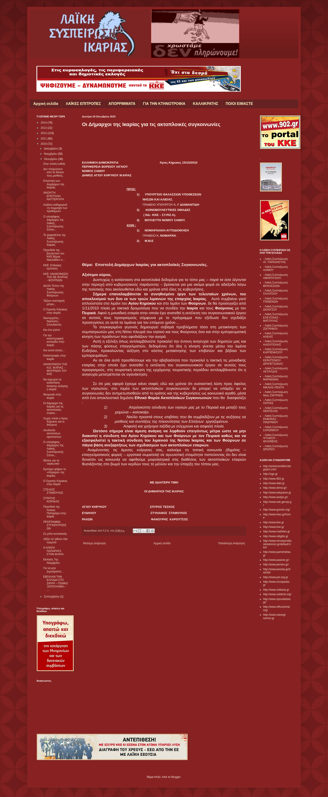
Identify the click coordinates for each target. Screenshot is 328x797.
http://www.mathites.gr (276, 531)
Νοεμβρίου (51, 153)
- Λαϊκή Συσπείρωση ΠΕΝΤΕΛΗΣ (275, 409)
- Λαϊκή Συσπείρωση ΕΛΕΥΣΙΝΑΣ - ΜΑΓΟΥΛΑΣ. (275, 317)
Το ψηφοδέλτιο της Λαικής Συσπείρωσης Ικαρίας (54, 239)
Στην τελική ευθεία (54, 163)
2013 (44, 127)
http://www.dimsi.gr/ (275, 487)
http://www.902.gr (273, 478)
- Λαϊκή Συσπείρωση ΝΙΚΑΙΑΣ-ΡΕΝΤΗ (275, 385)
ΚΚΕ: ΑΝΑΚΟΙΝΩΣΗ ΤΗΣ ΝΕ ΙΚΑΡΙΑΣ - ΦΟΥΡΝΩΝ (55, 277)
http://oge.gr (270, 474)
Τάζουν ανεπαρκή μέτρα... (53, 302)
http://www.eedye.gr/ (275, 497)
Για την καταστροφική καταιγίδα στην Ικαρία (53, 340)
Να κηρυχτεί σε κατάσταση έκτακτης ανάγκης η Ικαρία (55, 384)
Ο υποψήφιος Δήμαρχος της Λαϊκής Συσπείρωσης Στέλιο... (53, 223)
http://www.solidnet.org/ (277, 594)
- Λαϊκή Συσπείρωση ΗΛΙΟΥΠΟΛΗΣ (275, 343)
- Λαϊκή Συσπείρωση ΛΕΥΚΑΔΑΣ (275, 370)
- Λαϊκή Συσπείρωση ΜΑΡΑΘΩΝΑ (275, 378)
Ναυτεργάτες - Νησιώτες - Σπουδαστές (52, 321)
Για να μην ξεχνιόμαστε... (53, 570)
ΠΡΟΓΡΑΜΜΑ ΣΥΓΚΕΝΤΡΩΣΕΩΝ (54, 525)
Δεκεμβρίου (51, 148)
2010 (44, 143)
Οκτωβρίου (51, 159)
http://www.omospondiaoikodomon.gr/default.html (277, 544)
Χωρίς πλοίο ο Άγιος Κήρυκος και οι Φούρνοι (55, 422)
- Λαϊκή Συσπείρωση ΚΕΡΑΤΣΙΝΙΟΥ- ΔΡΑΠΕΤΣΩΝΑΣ (275, 360)
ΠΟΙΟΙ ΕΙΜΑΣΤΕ (239, 104)
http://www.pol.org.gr (275, 577)
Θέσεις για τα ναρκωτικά (51, 462)
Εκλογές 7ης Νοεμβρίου (51, 561)
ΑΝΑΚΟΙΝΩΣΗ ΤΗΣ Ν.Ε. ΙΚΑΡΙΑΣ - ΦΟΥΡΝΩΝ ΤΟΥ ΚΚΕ (55, 369)
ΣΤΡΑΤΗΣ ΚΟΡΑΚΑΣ (51, 500)
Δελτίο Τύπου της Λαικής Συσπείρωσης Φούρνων (53, 290)
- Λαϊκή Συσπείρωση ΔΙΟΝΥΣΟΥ (275, 308)
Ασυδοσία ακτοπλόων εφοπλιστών (52, 433)
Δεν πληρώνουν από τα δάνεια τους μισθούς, (53, 172)
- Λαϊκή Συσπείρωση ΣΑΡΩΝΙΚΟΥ (275, 428)
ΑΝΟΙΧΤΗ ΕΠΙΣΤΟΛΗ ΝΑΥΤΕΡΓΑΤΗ (53, 196)
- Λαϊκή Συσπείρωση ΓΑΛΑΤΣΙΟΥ (275, 292)
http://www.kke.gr (273, 522)
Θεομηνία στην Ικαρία (52, 396)
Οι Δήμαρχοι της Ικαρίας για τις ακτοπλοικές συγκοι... (53, 408)
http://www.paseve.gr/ (276, 560)
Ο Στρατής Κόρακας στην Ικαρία (55, 311)
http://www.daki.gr (274, 483)
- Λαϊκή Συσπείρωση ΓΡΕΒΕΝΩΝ (275, 300)
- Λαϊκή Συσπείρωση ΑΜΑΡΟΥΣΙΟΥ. (275, 276)
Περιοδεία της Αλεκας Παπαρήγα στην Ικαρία (54, 511)
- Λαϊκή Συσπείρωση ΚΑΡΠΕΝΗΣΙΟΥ (275, 351)
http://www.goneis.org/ (276, 509)
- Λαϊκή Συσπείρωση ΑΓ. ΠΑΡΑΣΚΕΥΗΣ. (275, 260)
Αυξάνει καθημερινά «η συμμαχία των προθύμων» (55, 208)
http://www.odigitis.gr (275, 536)
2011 (44, 138)
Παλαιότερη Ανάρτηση (231, 543)
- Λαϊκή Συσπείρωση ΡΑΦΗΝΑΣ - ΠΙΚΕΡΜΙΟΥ (275, 419)
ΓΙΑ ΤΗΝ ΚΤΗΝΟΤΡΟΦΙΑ (164, 104)
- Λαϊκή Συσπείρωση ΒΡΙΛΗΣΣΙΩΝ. (275, 284)
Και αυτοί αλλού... (54, 350)
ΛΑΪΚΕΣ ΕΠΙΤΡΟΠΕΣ (83, 104)
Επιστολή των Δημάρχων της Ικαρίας (53, 184)
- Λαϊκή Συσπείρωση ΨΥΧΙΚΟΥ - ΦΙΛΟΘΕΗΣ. (275, 438)
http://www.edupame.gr (277, 492)
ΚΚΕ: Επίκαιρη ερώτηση (52, 267)
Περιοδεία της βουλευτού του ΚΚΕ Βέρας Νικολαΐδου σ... (54, 254)
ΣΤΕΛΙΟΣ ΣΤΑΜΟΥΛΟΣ (53, 491)
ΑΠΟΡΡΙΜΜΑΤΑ (121, 104)
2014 (44, 122)
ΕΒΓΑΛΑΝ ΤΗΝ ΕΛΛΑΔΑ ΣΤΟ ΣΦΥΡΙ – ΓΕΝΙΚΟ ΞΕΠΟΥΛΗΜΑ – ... (55, 583)
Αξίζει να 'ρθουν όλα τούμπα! (55, 540)
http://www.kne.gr (273, 527)
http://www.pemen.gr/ (276, 564)
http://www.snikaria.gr (276, 589)
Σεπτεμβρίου (52, 596)
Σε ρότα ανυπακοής (55, 533)
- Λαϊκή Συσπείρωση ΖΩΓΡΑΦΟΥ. (275, 327)
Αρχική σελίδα (45, 104)
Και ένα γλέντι (51, 329)
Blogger (175, 777)
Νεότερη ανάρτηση (94, 543)
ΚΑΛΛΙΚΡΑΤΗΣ (205, 104)
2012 (44, 133)
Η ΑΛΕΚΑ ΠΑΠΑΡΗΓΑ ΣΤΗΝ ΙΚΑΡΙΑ (53, 551)
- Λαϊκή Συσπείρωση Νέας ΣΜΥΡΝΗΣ (275, 393)
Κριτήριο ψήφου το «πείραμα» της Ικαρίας (54, 472)
